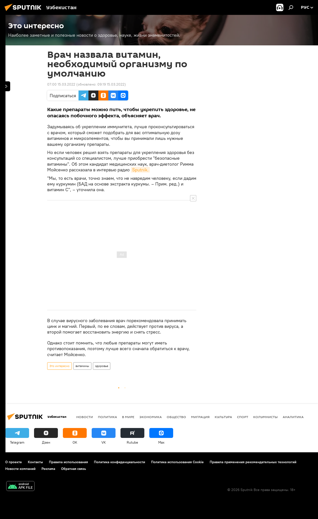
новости (84, 417)
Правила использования (68, 462)
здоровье (101, 366)
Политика (107, 417)
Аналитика (293, 417)
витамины (82, 366)
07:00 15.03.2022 (61, 84)
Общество (176, 417)
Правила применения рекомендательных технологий (253, 462)
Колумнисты (265, 417)
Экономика (150, 417)
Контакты (35, 462)
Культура (223, 417)
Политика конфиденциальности (119, 462)
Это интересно (59, 366)
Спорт (242, 417)
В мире (128, 417)
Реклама (48, 468)
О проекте (13, 462)
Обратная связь (73, 468)
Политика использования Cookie (177, 462)
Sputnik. (140, 170)
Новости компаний (20, 468)
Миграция (200, 417)
